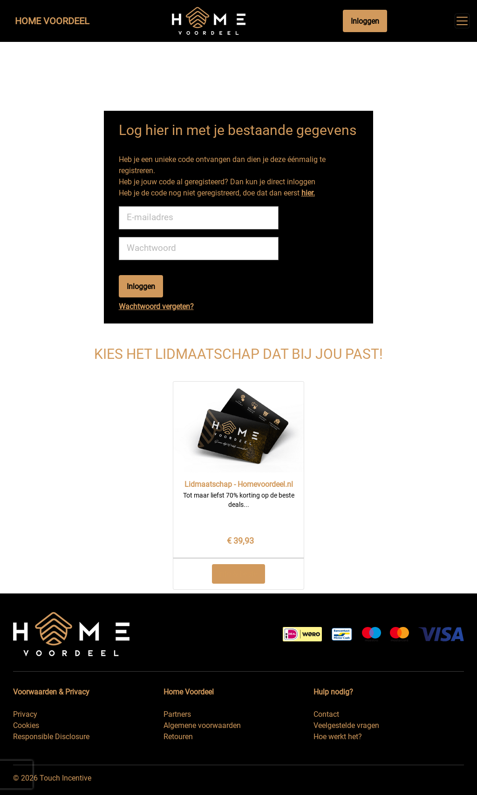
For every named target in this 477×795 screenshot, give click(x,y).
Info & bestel (238, 573)
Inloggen (365, 21)
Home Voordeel (52, 21)
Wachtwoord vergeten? (156, 306)
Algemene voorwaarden (202, 725)
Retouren (178, 736)
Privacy (25, 714)
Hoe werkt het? (337, 736)
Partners (177, 714)
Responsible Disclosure (51, 736)
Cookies (26, 725)
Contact (326, 714)
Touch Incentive (65, 778)
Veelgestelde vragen (346, 725)
